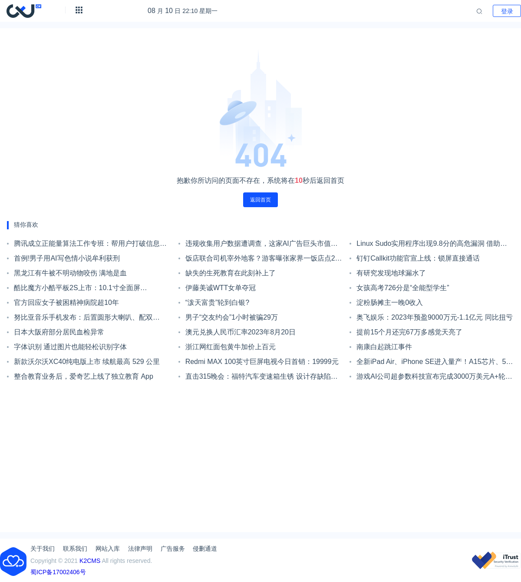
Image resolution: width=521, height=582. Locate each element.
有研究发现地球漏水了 (391, 273)
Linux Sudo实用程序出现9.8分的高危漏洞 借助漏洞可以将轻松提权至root (431, 245)
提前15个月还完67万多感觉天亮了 (409, 332)
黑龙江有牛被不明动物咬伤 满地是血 (70, 273)
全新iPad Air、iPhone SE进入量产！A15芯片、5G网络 (433, 363)
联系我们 (75, 548)
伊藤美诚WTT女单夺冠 (220, 287)
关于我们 (42, 548)
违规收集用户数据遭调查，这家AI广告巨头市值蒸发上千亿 (261, 245)
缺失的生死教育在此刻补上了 (230, 273)
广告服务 (173, 548)
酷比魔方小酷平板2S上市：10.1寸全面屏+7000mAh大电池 (77, 289)
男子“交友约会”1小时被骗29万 (231, 317)
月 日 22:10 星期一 (183, 10)
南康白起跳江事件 (384, 347)
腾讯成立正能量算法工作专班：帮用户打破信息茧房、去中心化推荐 (90, 245)
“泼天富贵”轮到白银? (217, 302)
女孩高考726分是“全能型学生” (402, 287)
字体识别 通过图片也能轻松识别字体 (70, 347)
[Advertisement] (260, 458)
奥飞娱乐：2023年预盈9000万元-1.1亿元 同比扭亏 (434, 317)
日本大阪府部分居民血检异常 (59, 332)
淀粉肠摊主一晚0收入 (389, 302)
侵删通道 (205, 548)
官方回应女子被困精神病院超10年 (66, 302)
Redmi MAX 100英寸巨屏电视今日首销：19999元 (262, 361)
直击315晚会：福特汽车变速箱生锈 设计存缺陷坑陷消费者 (261, 378)
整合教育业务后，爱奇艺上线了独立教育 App (83, 376)
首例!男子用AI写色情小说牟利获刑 (67, 258)
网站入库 (108, 548)
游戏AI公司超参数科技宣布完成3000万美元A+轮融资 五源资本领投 (434, 378)
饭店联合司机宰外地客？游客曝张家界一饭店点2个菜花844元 (263, 260)
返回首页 (260, 200)
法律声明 (140, 548)
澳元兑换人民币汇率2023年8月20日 (240, 332)
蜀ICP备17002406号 (58, 572)
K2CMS (89, 560)
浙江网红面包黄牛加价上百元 (230, 347)
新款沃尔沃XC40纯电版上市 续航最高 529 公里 (87, 361)
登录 (507, 11)
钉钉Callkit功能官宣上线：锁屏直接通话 (418, 258)
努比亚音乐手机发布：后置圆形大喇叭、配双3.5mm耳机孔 (83, 319)
